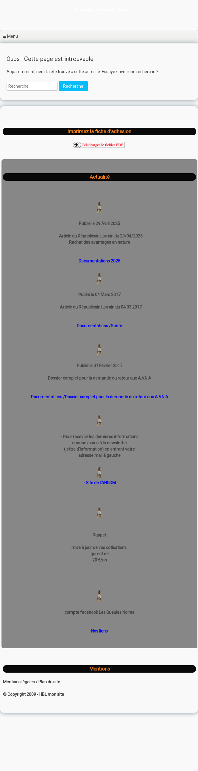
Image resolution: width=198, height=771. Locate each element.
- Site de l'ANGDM (99, 482)
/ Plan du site (48, 681)
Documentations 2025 (99, 261)
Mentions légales (19, 681)
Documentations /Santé (99, 325)
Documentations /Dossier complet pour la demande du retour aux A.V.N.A (99, 396)
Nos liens (99, 631)
